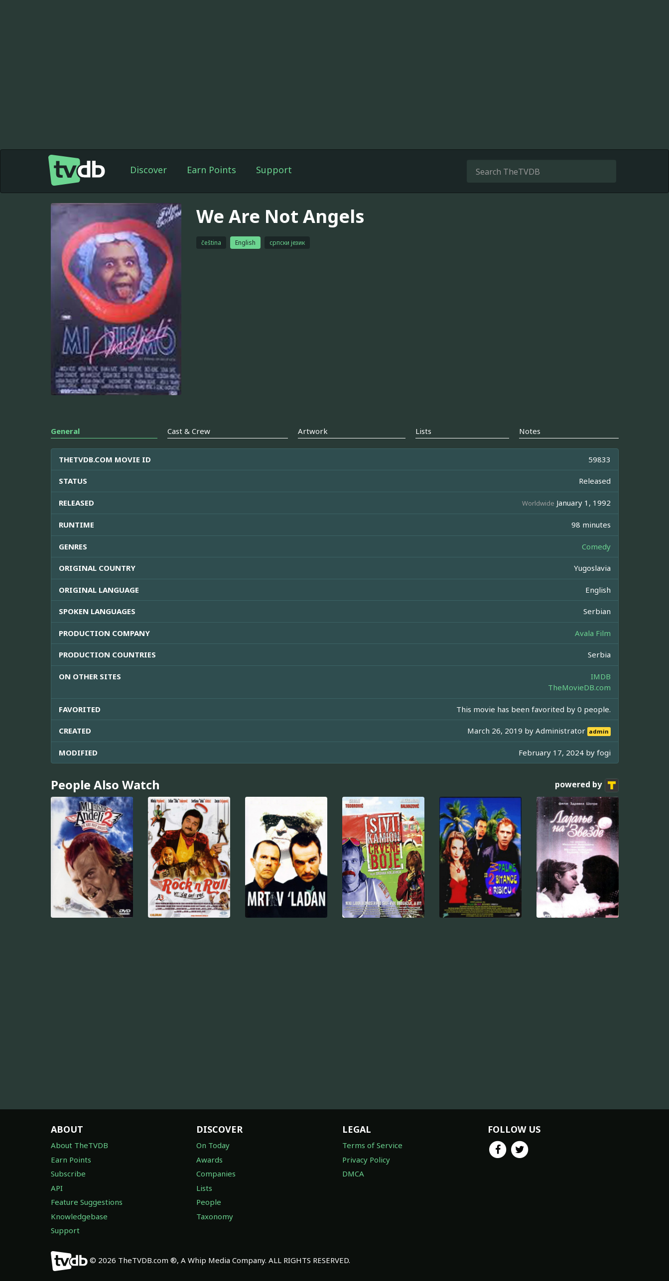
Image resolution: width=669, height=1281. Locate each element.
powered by (587, 785)
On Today (213, 1145)
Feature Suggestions (87, 1202)
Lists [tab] (423, 431)
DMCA (353, 1173)
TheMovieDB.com (579, 687)
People (208, 1202)
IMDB (601, 676)
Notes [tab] (529, 431)
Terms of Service (372, 1145)
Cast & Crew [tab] (188, 431)
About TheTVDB (79, 1145)
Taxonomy (214, 1216)
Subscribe (68, 1173)
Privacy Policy (366, 1160)
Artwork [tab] (313, 431)
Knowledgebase (79, 1216)
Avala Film (593, 633)
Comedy (596, 546)
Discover (148, 170)
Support (274, 170)
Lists (204, 1188)
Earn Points (211, 170)
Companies (216, 1173)
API (57, 1188)
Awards (209, 1160)
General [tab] (65, 431)
